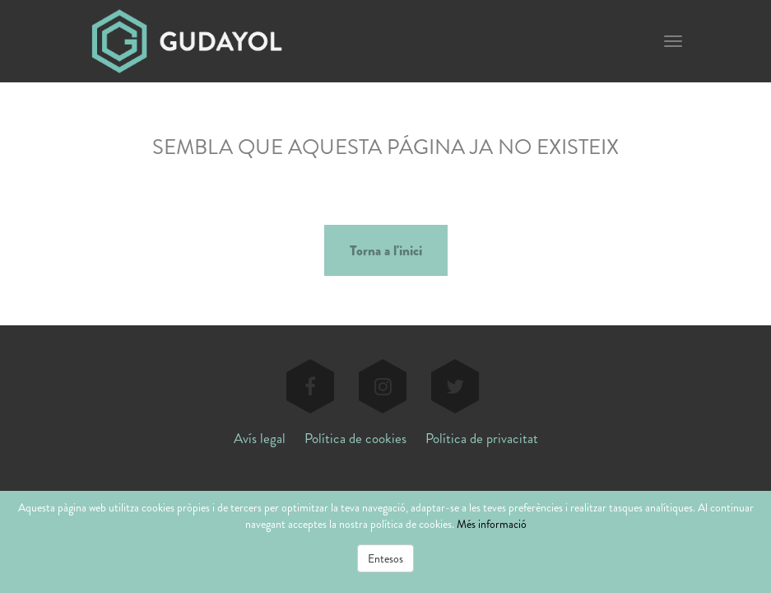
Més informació (492, 524)
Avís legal (260, 438)
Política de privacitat (481, 438)
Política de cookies (355, 438)
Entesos (385, 558)
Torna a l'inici (386, 250)
